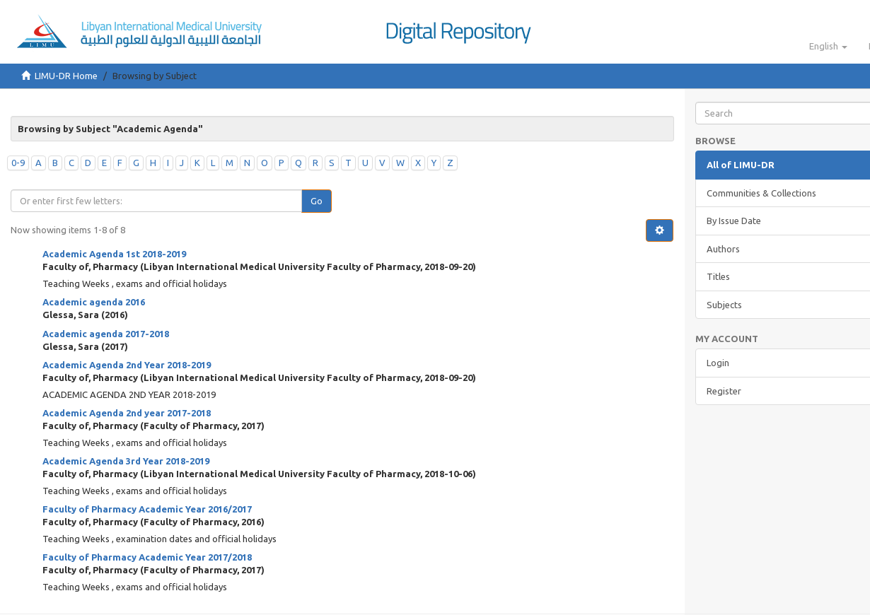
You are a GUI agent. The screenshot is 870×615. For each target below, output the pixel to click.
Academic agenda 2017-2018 (105, 334)
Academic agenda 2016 (93, 302)
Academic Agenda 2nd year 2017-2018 (126, 413)
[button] (828, 46)
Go (317, 201)
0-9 (18, 163)
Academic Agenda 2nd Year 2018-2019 (126, 365)
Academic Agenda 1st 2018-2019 (114, 254)
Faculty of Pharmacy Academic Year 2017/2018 (147, 557)
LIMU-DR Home (66, 76)
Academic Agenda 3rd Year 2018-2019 (125, 461)
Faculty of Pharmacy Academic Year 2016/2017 (147, 509)
